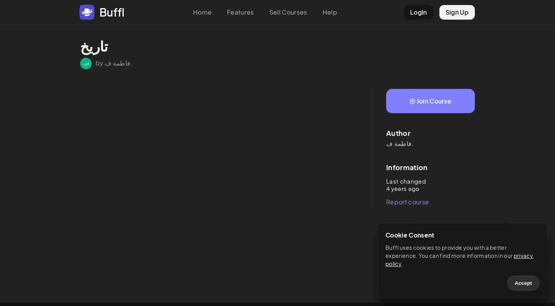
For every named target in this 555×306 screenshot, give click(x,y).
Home (202, 12)
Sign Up (457, 12)
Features (240, 12)
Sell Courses (288, 12)
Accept (523, 283)
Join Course (430, 101)
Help (330, 12)
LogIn (418, 12)
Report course (407, 202)
